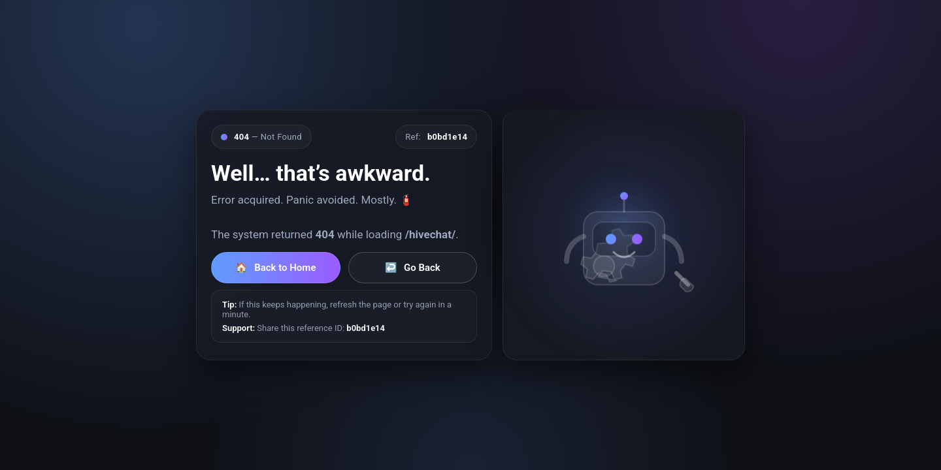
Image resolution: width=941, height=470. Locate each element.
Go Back (412, 268)
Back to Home (275, 268)
